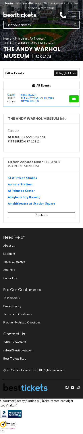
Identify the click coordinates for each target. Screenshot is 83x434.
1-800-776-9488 (14, 342)
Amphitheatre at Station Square (31, 203)
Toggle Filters (66, 73)
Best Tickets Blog (14, 358)
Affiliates (9, 270)
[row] (41, 98)
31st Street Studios (22, 178)
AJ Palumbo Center (21, 191)
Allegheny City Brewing (24, 197)
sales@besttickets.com (18, 350)
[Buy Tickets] (74, 98)
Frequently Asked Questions (21, 322)
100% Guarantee (14, 262)
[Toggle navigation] (74, 15)
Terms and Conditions (17, 314)
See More (41, 215)
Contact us (10, 278)
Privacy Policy (12, 306)
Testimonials (11, 298)
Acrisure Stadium (20, 184)
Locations (9, 254)
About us (9, 245)
